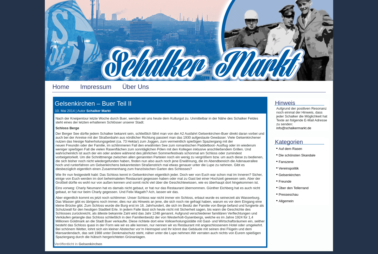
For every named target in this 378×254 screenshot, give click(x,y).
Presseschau (288, 194)
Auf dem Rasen (290, 149)
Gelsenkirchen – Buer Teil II (93, 103)
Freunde (285, 181)
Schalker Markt (98, 111)
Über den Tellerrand (294, 188)
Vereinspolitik (289, 168)
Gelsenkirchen (90, 244)
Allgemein (286, 201)
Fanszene (286, 162)
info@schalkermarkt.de (293, 128)
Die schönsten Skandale (297, 155)
